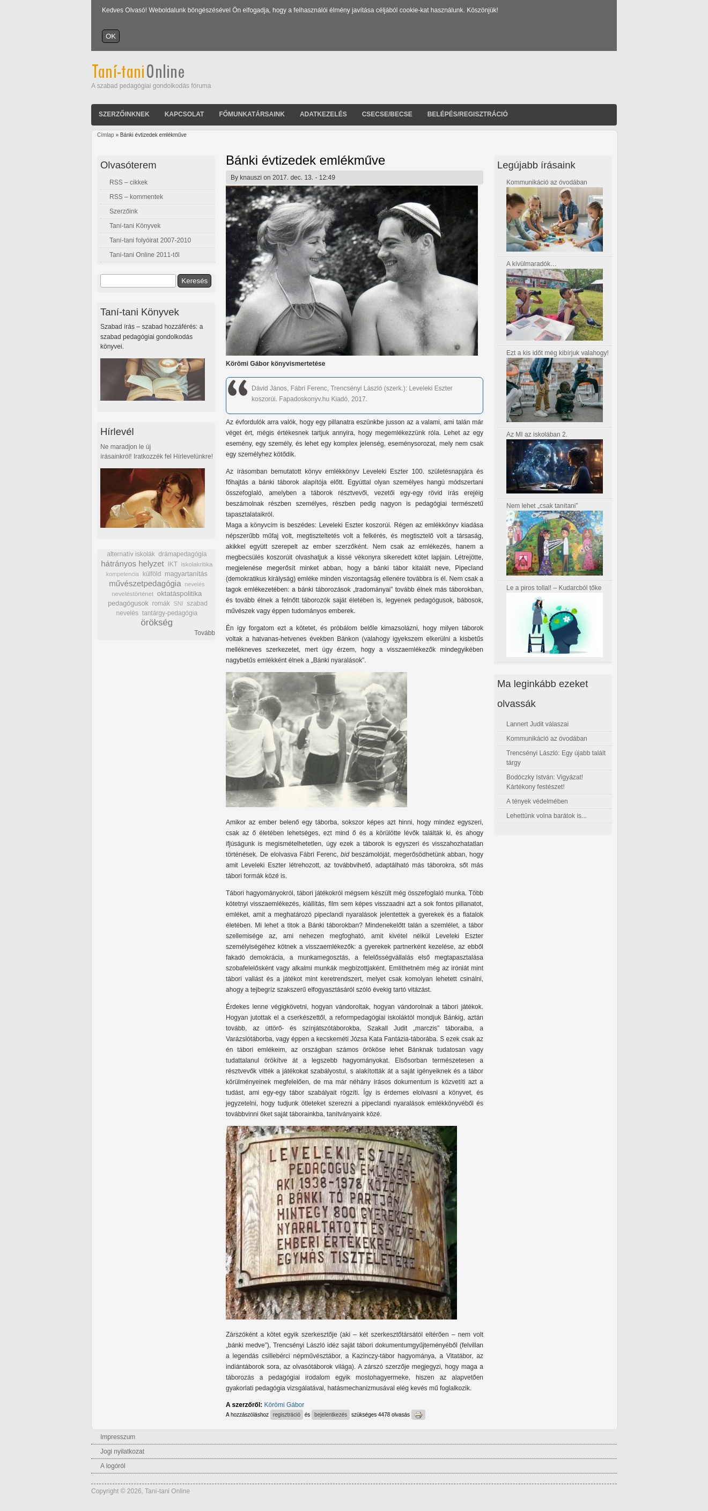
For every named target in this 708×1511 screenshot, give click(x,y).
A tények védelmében (537, 801)
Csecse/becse (387, 114)
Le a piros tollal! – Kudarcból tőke (553, 588)
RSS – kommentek (136, 197)
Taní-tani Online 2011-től (144, 255)
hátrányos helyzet (132, 563)
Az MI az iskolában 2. (536, 434)
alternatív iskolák (130, 554)
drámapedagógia (182, 554)
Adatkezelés (323, 114)
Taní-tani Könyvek (134, 226)
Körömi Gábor (284, 1405)
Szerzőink (123, 211)
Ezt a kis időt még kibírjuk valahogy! (557, 353)
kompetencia (122, 574)
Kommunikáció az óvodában (546, 182)
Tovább (204, 633)
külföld (152, 574)
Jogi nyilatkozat (122, 1451)
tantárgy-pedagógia (169, 613)
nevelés (194, 584)
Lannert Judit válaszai (537, 724)
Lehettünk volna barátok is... (546, 816)
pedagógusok (128, 603)
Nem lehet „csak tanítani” (542, 506)
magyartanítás (186, 574)
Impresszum (117, 1437)
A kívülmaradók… (531, 264)
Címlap (105, 135)
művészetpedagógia (145, 583)
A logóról (113, 1466)
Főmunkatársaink (251, 114)
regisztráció (286, 1415)
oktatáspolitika (179, 593)
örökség (157, 622)
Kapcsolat (184, 114)
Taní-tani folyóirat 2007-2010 (150, 240)
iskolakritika (197, 564)
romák (160, 603)
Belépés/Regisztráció (467, 114)
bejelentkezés (330, 1415)
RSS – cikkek (128, 182)
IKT (172, 564)
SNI (178, 603)
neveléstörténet (132, 594)
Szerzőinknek (124, 114)
